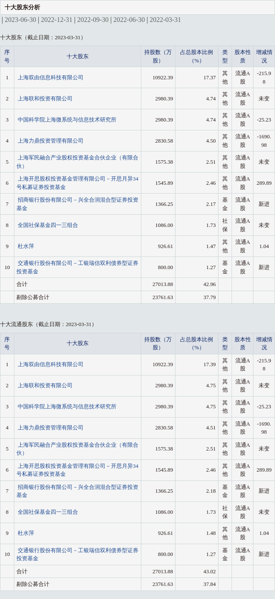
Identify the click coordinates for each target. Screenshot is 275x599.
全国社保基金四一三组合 (48, 225)
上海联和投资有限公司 (45, 98)
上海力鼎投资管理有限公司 (51, 141)
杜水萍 (26, 246)
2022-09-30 (93, 19)
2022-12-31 (57, 19)
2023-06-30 (20, 19)
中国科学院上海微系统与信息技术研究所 (67, 119)
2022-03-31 (165, 19)
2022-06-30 (129, 19)
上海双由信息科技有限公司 (51, 77)
